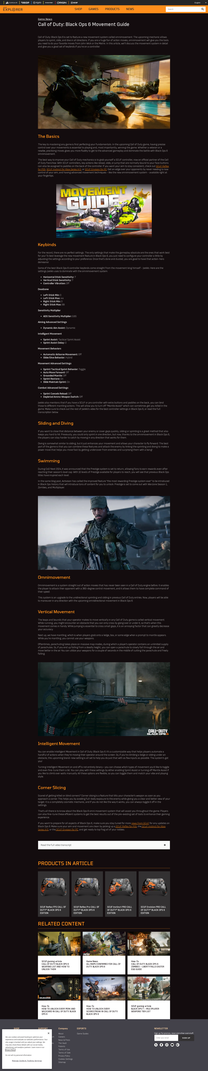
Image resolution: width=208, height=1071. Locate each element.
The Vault (62, 1043)
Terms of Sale (64, 1053)
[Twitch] (177, 1045)
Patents (61, 1046)
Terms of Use (64, 1049)
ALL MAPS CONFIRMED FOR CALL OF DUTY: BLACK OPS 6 (103, 965)
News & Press (64, 1040)
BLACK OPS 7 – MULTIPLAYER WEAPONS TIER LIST (145, 1010)
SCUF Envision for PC (96, 169)
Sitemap (62, 1062)
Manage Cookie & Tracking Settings (27, 1061)
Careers (61, 1037)
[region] (27, 1049)
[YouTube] (172, 1045)
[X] (156, 1045)
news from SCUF (140, 823)
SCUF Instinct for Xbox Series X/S (64, 169)
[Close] (48, 1033)
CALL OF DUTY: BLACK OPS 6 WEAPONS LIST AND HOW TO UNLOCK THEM (56, 967)
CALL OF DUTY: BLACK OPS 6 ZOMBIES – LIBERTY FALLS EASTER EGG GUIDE (147, 967)
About (60, 1033)
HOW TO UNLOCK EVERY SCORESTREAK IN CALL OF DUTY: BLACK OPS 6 (102, 1011)
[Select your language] (198, 2)
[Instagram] (166, 1045)
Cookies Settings (65, 1059)
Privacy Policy (64, 1056)
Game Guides (82, 1033)
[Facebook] (161, 1045)
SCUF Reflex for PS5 (126, 826)
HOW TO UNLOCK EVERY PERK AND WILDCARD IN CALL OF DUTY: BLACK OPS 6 (59, 1011)
